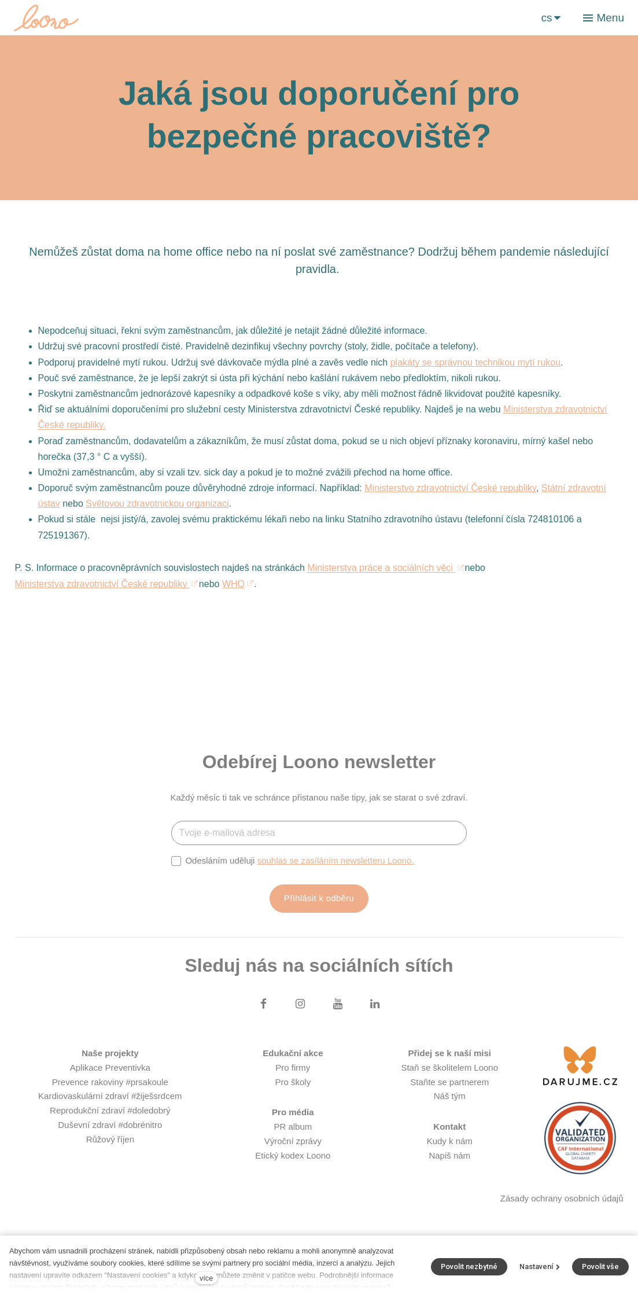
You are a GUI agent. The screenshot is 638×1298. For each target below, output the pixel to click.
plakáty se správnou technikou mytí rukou (475, 362)
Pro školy (293, 1082)
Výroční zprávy (293, 1141)
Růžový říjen (110, 1139)
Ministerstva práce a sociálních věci (381, 568)
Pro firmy (292, 1067)
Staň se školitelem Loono (449, 1067)
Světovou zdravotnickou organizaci (157, 503)
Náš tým (450, 1096)
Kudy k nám (450, 1141)
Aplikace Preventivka (110, 1067)
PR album (293, 1126)
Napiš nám (449, 1155)
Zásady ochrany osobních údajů (562, 1198)
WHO (233, 584)
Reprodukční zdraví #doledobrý (110, 1110)
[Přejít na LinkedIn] (375, 1003)
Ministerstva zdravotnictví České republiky (102, 584)
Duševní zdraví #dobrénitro (110, 1125)
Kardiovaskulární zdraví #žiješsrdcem (110, 1096)
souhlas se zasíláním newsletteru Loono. (335, 860)
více (206, 1278)
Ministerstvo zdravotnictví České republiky (450, 488)
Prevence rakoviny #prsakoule (110, 1082)
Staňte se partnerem (449, 1082)
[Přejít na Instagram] (300, 1003)
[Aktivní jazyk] (551, 17)
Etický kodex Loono (292, 1155)
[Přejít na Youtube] (338, 1003)
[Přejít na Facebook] (263, 1003)
